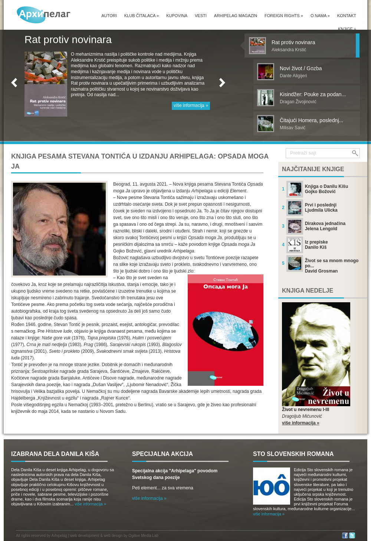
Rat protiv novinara (68, 39)
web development (84, 536)
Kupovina (176, 15)
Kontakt (346, 15)
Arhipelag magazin (235, 15)
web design (113, 536)
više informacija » (191, 105)
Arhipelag (59, 536)
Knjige (347, 29)
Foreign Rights (284, 15)
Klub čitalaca (141, 15)
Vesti (201, 15)
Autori (108, 15)
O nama (320, 15)
